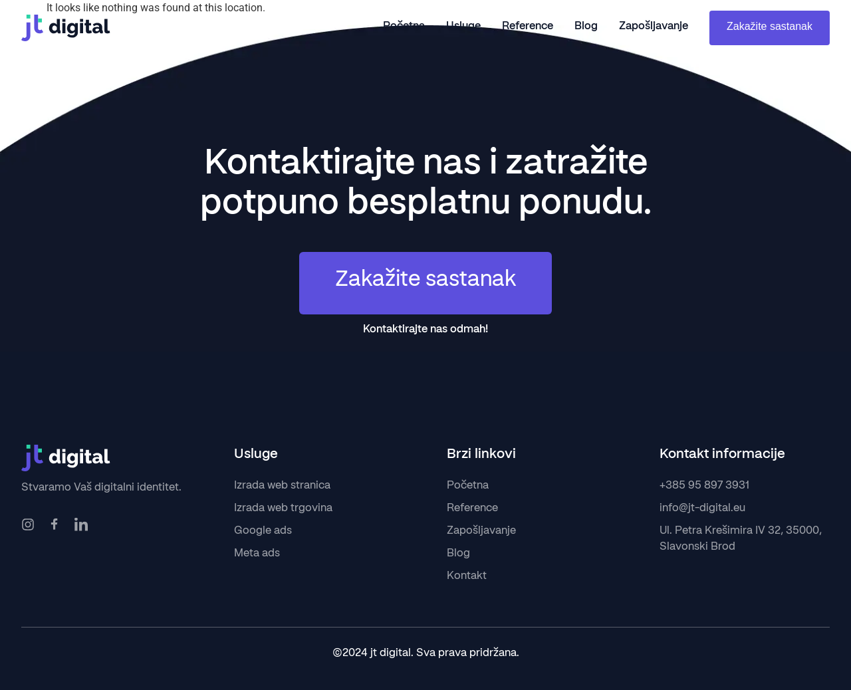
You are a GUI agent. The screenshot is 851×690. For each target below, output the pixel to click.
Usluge (463, 26)
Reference (527, 26)
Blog (586, 26)
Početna (404, 26)
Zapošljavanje (653, 26)
